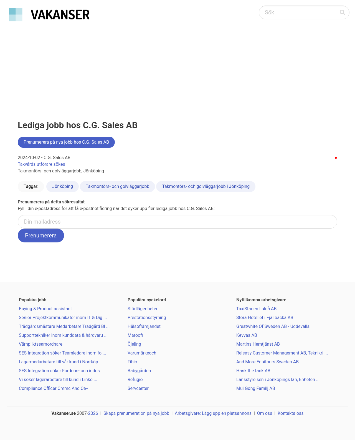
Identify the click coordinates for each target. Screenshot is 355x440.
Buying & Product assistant (45, 308)
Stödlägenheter (143, 308)
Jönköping (62, 186)
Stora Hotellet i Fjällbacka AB (264, 317)
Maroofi (135, 335)
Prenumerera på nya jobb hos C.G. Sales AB (66, 142)
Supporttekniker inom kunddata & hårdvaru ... (63, 335)
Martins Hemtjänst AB (258, 344)
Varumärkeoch (142, 353)
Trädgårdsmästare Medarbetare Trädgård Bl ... (64, 326)
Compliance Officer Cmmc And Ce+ (53, 388)
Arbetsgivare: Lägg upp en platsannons (213, 413)
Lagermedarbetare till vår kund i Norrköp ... (61, 361)
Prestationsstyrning (147, 317)
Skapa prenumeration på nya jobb (136, 413)
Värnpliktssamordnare (40, 344)
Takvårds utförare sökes (41, 164)
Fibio (132, 361)
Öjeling (134, 344)
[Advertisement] (177, 65)
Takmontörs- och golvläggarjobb (117, 186)
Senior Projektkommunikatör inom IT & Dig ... (63, 317)
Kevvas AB (246, 335)
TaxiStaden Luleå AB (256, 308)
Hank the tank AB (253, 370)
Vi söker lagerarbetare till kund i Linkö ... (58, 379)
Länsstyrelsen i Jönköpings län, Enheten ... (278, 379)
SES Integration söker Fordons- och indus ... (61, 370)
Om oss (264, 413)
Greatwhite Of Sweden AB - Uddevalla (273, 326)
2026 (93, 413)
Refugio (135, 379)
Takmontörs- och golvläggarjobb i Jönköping (206, 186)
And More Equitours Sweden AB (267, 361)
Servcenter (138, 388)
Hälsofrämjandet (144, 326)
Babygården (139, 370)
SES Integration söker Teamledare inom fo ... (62, 353)
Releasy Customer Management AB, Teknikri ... (282, 353)
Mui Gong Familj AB (255, 388)
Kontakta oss (290, 413)
